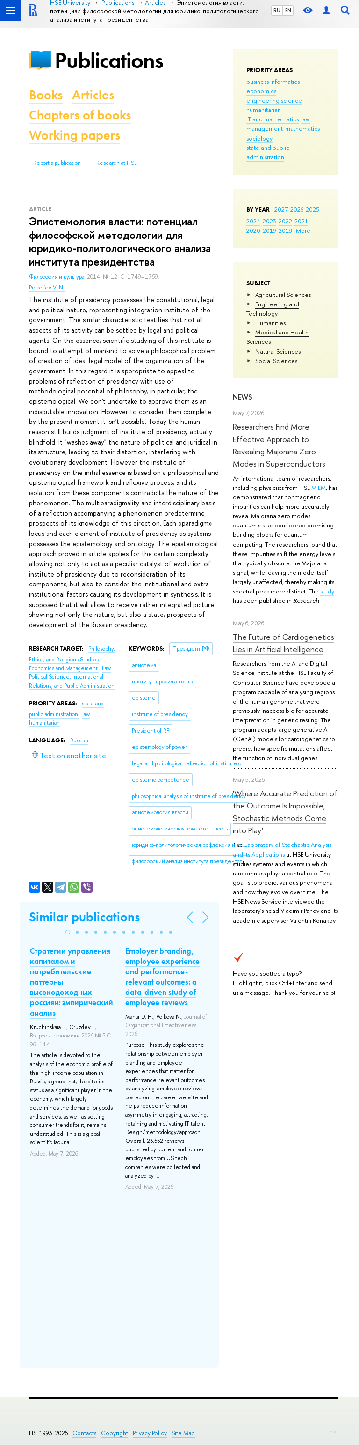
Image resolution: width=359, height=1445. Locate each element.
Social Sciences (276, 360)
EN (288, 10)
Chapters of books (80, 115)
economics (261, 91)
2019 (269, 230)
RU (276, 10)
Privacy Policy (150, 1433)
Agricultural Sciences (283, 294)
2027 (281, 209)
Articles (93, 95)
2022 (285, 221)
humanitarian (263, 109)
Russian (79, 740)
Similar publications (84, 917)
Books (46, 95)
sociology (259, 138)
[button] (67, 932)
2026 (296, 209)
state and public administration (267, 152)
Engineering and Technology (272, 309)
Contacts (84, 1433)
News (242, 397)
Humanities (270, 323)
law (305, 119)
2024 (253, 221)
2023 (269, 221)
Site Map (183, 1433)
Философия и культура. (58, 277)
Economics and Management (64, 668)
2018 (285, 230)
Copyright (114, 1433)
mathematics (302, 128)
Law (106, 668)
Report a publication (57, 163)
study (327, 591)
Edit (334, 1431)
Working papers (74, 135)
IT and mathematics (272, 119)
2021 (301, 221)
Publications (109, 60)
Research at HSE (116, 163)
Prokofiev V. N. (47, 287)
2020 (253, 230)
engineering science (274, 100)
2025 (312, 209)
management (264, 128)
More (303, 230)
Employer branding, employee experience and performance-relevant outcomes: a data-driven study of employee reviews (162, 977)
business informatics (273, 81)
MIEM (318, 487)
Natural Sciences (278, 351)
